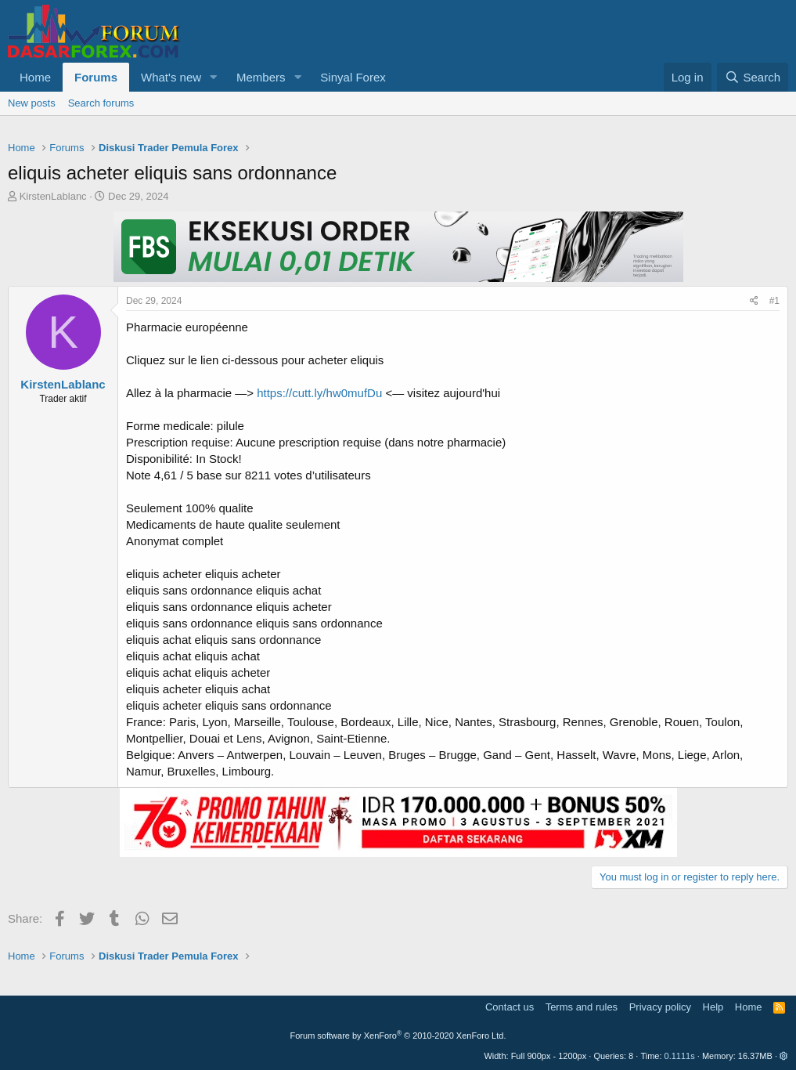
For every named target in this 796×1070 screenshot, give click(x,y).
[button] (214, 77)
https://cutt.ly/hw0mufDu (319, 392)
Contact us (509, 1007)
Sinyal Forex (352, 77)
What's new (171, 77)
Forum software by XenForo (398, 1035)
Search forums (101, 103)
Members (261, 77)
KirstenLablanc (53, 196)
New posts (32, 103)
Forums (95, 77)
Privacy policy (660, 1007)
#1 (774, 300)
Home (35, 77)
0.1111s (680, 1056)
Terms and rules (582, 1007)
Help (713, 1007)
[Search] (752, 77)
